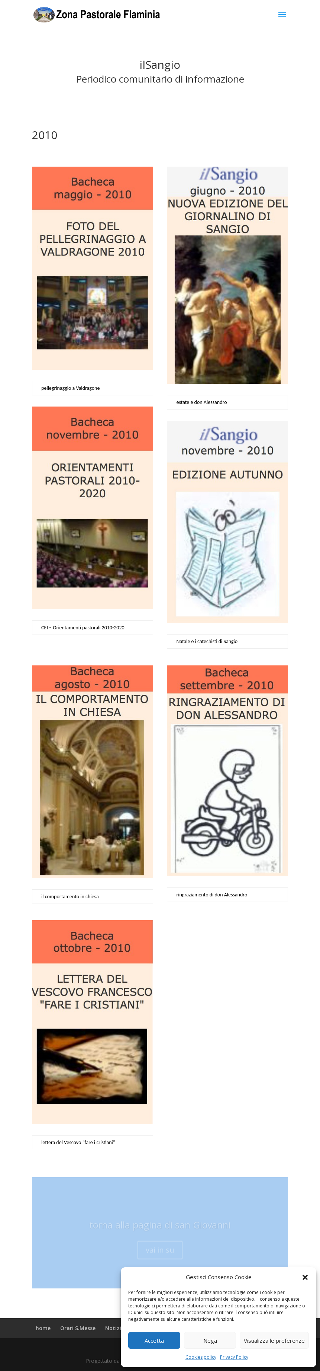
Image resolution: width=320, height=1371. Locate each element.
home (43, 1328)
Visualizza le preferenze (274, 1340)
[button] (305, 1277)
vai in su (160, 1254)
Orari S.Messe (78, 1328)
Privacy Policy (234, 1357)
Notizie (114, 1328)
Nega (210, 1340)
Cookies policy (200, 1357)
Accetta (154, 1340)
